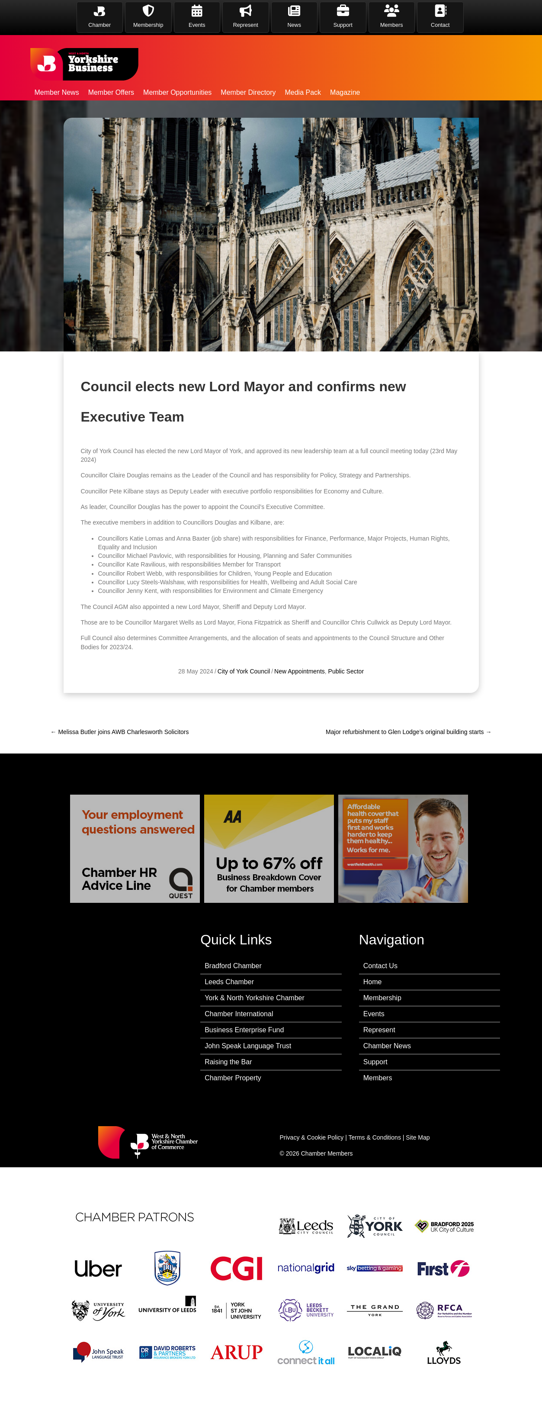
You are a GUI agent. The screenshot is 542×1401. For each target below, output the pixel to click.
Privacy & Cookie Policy (312, 1137)
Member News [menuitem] (57, 92)
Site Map (418, 1137)
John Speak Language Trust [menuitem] (248, 1046)
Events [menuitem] (374, 1014)
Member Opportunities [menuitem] (177, 92)
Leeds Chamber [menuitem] (229, 982)
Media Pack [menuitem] (303, 92)
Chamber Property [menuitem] (233, 1078)
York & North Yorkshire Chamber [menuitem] (255, 998)
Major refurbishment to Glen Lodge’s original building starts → (408, 731)
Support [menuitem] (375, 1062)
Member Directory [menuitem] (248, 92)
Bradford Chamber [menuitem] (233, 965)
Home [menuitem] (372, 982)
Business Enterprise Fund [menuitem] (244, 1030)
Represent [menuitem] (379, 1030)
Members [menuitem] (377, 1078)
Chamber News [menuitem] (387, 1046)
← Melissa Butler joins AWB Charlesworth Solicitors (120, 731)
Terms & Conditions (375, 1137)
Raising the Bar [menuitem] (228, 1062)
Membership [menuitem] (382, 998)
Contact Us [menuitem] (380, 965)
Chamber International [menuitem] (239, 1014)
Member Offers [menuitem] (111, 92)
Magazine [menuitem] (345, 92)
